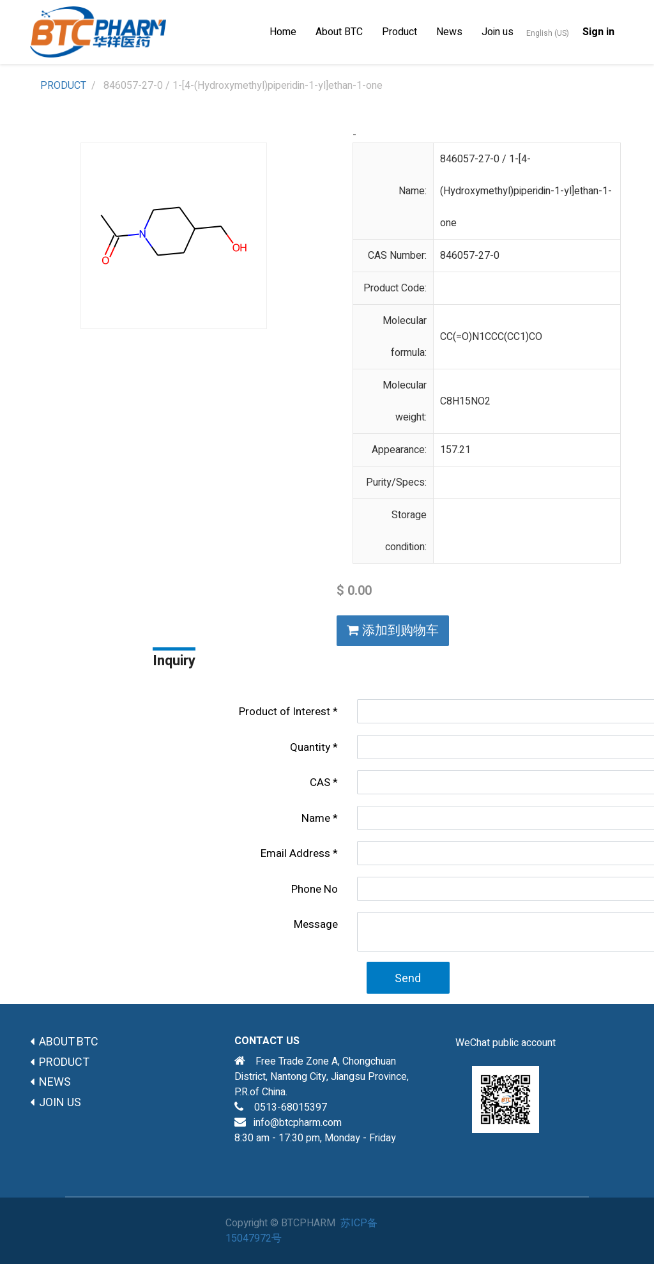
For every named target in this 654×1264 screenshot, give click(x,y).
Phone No (314, 889)
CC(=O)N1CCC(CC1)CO (491, 336)
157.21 (455, 450)
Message (316, 924)
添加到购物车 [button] (393, 630)
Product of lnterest (284, 712)
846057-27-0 (469, 255)
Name (315, 818)
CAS (320, 782)
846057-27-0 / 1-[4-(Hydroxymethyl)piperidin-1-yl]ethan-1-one (526, 191)
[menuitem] (283, 32)
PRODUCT (63, 85)
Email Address (295, 853)
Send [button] (408, 978)
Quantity (310, 747)
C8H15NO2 (465, 401)
